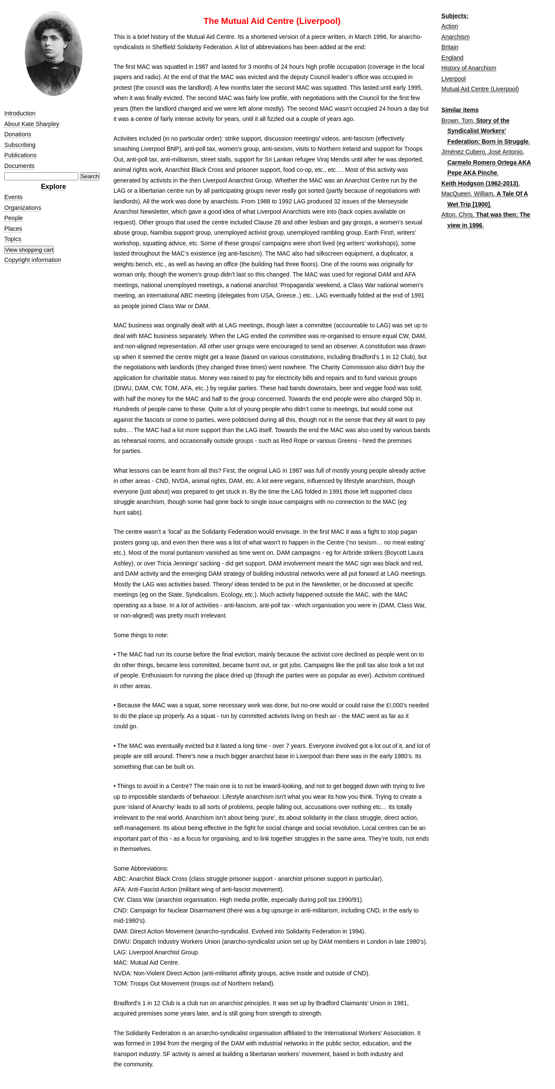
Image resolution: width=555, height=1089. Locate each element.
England (452, 57)
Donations (17, 134)
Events (13, 197)
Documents (19, 165)
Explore (53, 186)
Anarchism (455, 36)
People (13, 218)
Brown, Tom (457, 120)
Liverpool (453, 78)
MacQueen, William (467, 193)
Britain (449, 47)
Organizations (22, 207)
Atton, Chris (456, 214)
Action (449, 26)
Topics (12, 238)
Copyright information (32, 259)
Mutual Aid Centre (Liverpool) (480, 88)
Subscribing (19, 144)
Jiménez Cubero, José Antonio (482, 151)
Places (13, 228)
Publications (20, 155)
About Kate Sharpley (31, 124)
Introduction (19, 113)
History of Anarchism (468, 68)
